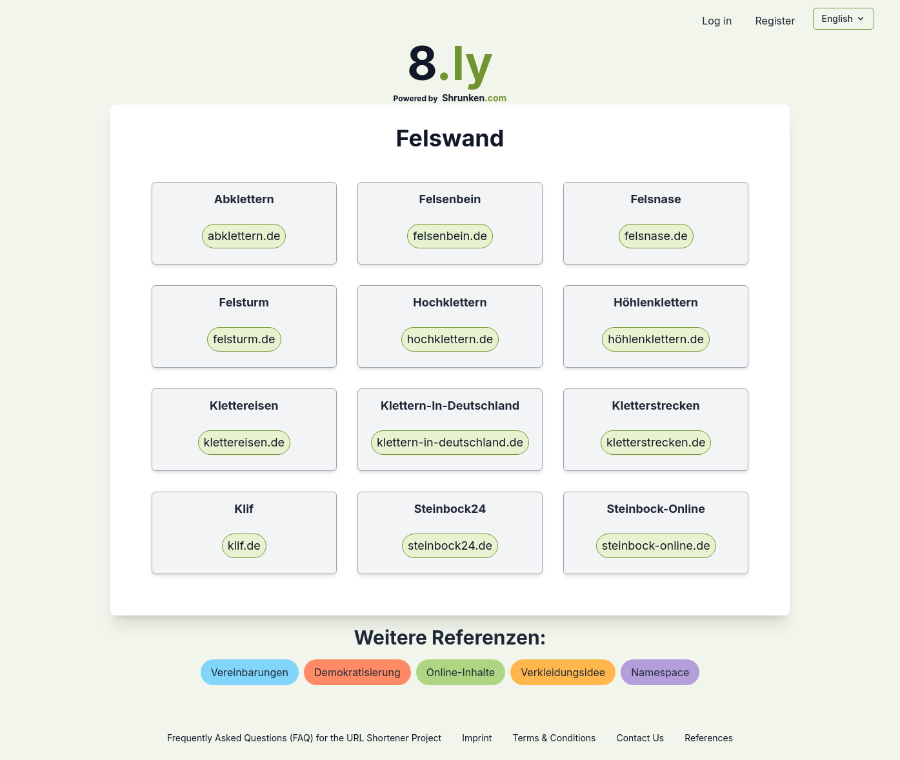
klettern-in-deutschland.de (450, 442)
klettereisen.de (244, 442)
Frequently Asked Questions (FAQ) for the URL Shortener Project (304, 737)
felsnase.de (656, 236)
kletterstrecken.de (656, 442)
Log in (717, 20)
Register (775, 20)
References (709, 737)
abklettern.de (244, 236)
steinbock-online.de (656, 545)
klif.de (244, 545)
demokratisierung (357, 672)
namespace (660, 672)
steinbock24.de (450, 545)
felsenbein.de (450, 236)
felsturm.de (244, 339)
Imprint (477, 737)
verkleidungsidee (563, 672)
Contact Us (640, 737)
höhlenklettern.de (656, 339)
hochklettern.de (450, 339)
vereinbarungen (249, 672)
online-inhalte (460, 672)
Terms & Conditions (553, 737)
